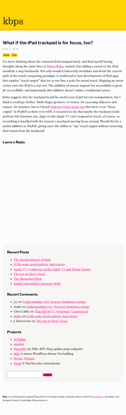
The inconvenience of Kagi (32, 259)
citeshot (19, 344)
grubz (17, 316)
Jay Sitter (97, 396)
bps (13, 21)
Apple (6, 54)
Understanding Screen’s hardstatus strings (54, 301)
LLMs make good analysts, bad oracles (39, 264)
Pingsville (20, 349)
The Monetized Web (28, 278)
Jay (16, 301)
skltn (17, 353)
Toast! (18, 363)
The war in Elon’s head (29, 274)
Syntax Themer (24, 358)
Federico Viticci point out (67, 107)
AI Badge (20, 339)
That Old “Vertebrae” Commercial (61, 311)
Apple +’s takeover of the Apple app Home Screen (52, 269)
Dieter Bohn (55, 66)
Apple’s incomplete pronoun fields (37, 283)
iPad (14, 54)
